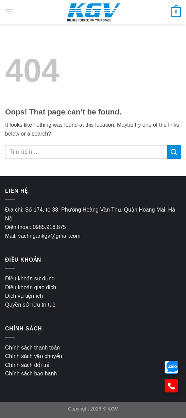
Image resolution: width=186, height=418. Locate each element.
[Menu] (9, 11)
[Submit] (174, 151)
